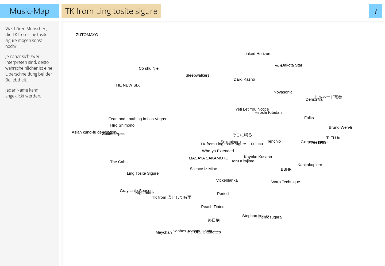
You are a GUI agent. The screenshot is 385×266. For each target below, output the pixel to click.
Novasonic (278, 97)
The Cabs (134, 159)
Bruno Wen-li (327, 130)
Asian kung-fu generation (87, 129)
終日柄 (210, 206)
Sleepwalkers (194, 83)
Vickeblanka (232, 183)
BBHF (287, 168)
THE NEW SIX (136, 92)
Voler (265, 74)
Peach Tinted (215, 196)
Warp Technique (275, 175)
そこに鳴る (255, 123)
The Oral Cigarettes (215, 234)
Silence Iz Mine (201, 166)
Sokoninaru (247, 135)
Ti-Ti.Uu (316, 140)
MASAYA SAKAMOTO (206, 159)
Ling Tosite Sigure (123, 184)
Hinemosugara (262, 205)
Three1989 (301, 142)
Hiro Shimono (138, 128)
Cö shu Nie (164, 53)
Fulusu (258, 142)
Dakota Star (283, 75)
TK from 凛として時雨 (167, 215)
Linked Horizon (256, 60)
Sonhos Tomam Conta (193, 223)
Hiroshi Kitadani (259, 114)
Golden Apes (128, 136)
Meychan (176, 220)
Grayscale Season (144, 186)
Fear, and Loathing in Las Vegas (151, 116)
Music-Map (29, 10)
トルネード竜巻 (320, 102)
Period (219, 186)
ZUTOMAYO (78, 27)
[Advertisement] (29, 184)
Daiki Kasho (241, 85)
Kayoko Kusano (261, 161)
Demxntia (298, 107)
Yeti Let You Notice (240, 110)
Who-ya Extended (217, 147)
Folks (308, 117)
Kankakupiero (307, 163)
